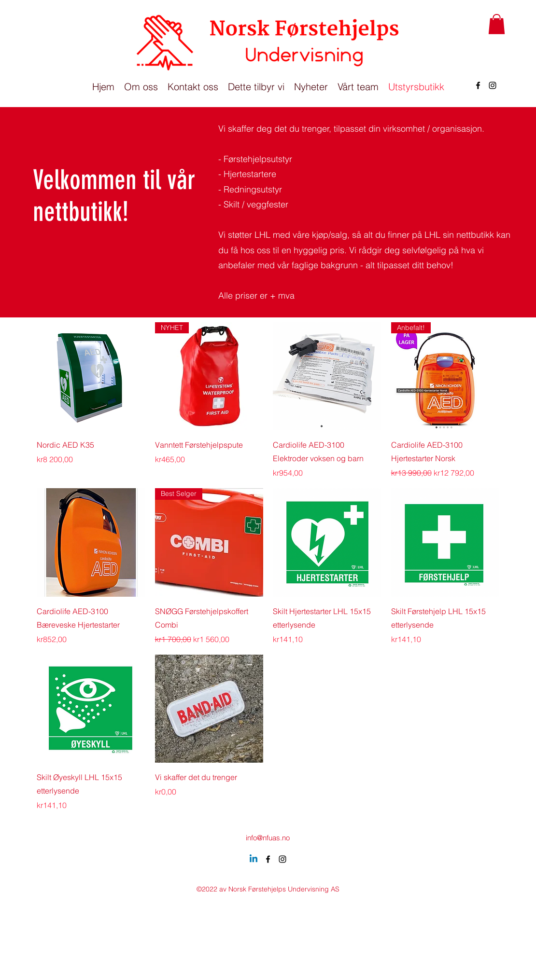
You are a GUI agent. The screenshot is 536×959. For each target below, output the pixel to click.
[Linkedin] (253, 859)
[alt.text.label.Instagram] (492, 85)
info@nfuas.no (268, 837)
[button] (496, 24)
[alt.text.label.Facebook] (478, 85)
